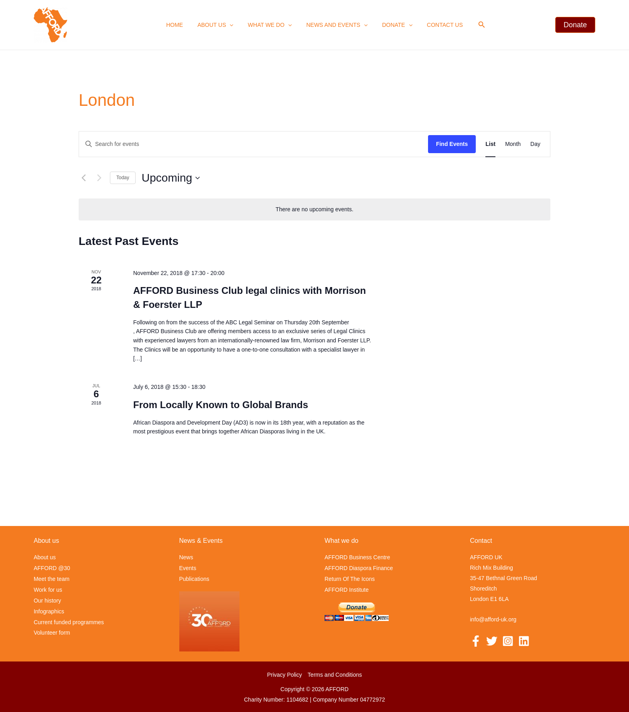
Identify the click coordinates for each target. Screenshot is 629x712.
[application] (234, 25)
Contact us (437, 25)
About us (220, 25)
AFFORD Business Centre (357, 557)
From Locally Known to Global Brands (220, 404)
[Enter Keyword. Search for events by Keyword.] (253, 144)
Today (122, 177)
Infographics (49, 610)
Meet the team (52, 578)
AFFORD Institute (347, 589)
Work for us (48, 589)
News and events (335, 25)
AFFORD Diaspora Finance (359, 568)
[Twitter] (491, 641)
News (186, 557)
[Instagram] (507, 641)
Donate (392, 25)
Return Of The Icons (350, 578)
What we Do (272, 25)
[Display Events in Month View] (513, 144)
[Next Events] (99, 178)
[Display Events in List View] (490, 144)
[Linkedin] (524, 641)
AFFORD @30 (52, 568)
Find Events (452, 144)
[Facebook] (475, 641)
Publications (194, 578)
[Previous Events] (83, 178)
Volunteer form (52, 630)
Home (182, 25)
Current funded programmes (69, 620)
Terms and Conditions (335, 674)
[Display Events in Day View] (535, 144)
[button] (472, 25)
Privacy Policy (284, 674)
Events (188, 568)
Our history (47, 599)
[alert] (314, 209)
